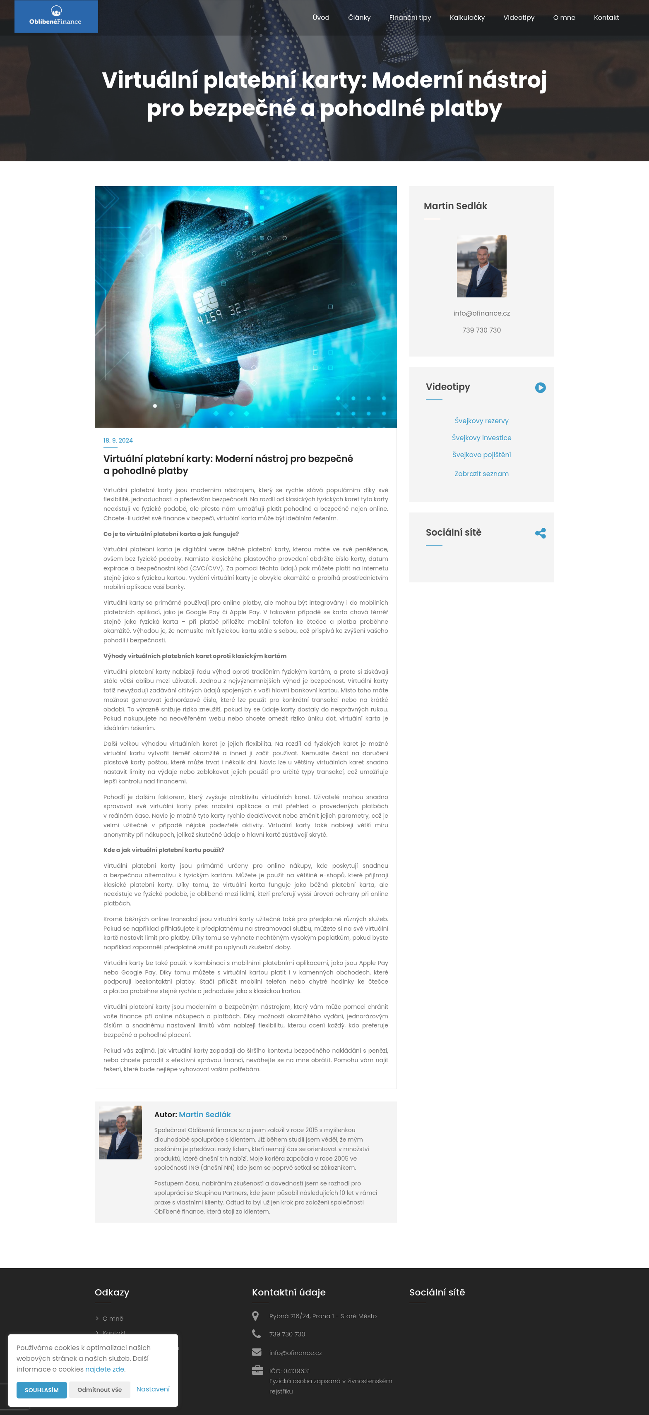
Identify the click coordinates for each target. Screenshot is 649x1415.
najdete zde (104, 1369)
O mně (113, 1318)
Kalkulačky (467, 17)
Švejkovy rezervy (482, 421)
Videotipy (518, 17)
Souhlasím (42, 1390)
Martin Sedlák (205, 1114)
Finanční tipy (410, 17)
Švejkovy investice (482, 438)
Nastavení (153, 1389)
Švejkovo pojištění (481, 455)
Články (359, 17)
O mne (564, 17)
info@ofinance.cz (295, 1352)
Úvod (320, 17)
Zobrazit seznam (482, 474)
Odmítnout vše (99, 1390)
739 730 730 (287, 1334)
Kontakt (606, 17)
